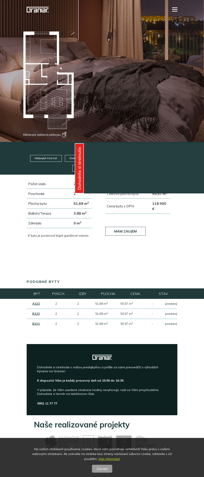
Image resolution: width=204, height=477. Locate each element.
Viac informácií (109, 459)
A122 (36, 304)
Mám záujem (125, 231)
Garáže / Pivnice (162, 158)
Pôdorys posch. (119, 168)
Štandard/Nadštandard (84, 158)
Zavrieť (102, 469)
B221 (36, 324)
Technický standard (126, 158)
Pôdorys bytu (86, 168)
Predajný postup (46, 158)
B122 (36, 314)
